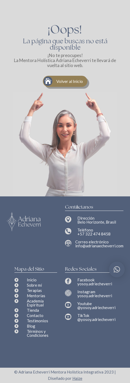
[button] (117, 269)
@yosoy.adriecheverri (96, 307)
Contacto (35, 315)
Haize (77, 378)
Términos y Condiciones (37, 333)
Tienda (33, 310)
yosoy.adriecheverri (94, 283)
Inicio (32, 279)
